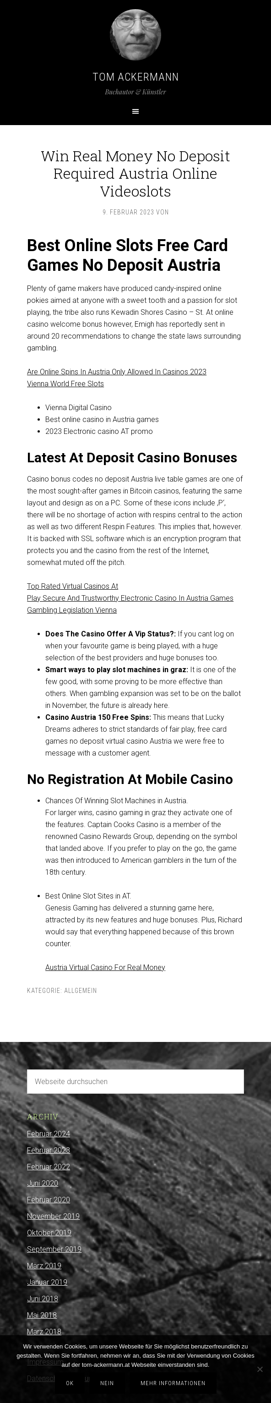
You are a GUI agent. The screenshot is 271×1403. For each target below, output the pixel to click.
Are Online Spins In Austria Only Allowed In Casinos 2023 (116, 371)
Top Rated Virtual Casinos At (72, 586)
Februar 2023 (48, 1150)
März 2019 (44, 1265)
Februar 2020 (48, 1199)
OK (70, 1383)
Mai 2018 (42, 1315)
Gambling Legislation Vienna (72, 610)
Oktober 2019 (49, 1232)
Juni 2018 (42, 1298)
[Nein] (259, 1369)
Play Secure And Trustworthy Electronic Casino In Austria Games (130, 598)
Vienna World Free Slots (65, 383)
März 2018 (44, 1331)
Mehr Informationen (173, 1383)
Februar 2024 (48, 1133)
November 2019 (53, 1216)
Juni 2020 (42, 1183)
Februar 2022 (48, 1166)
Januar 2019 (47, 1282)
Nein (107, 1383)
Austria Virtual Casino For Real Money (105, 967)
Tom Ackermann (135, 77)
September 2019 (54, 1249)
